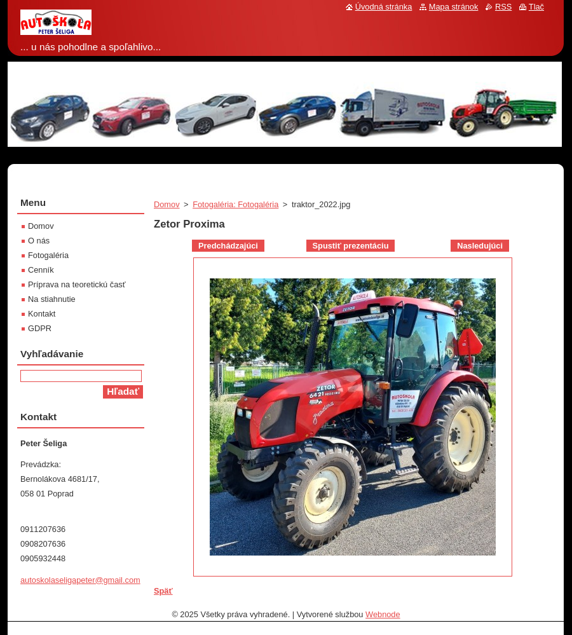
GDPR (39, 328)
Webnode (382, 614)
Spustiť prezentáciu (351, 245)
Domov (167, 204)
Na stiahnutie (52, 299)
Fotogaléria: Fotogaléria (235, 204)
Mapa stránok (454, 6)
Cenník (41, 270)
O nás (39, 240)
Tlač (536, 6)
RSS (503, 6)
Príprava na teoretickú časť (76, 284)
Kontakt (41, 313)
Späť (163, 591)
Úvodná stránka (383, 6)
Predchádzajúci (228, 245)
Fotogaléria (48, 255)
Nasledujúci (480, 245)
